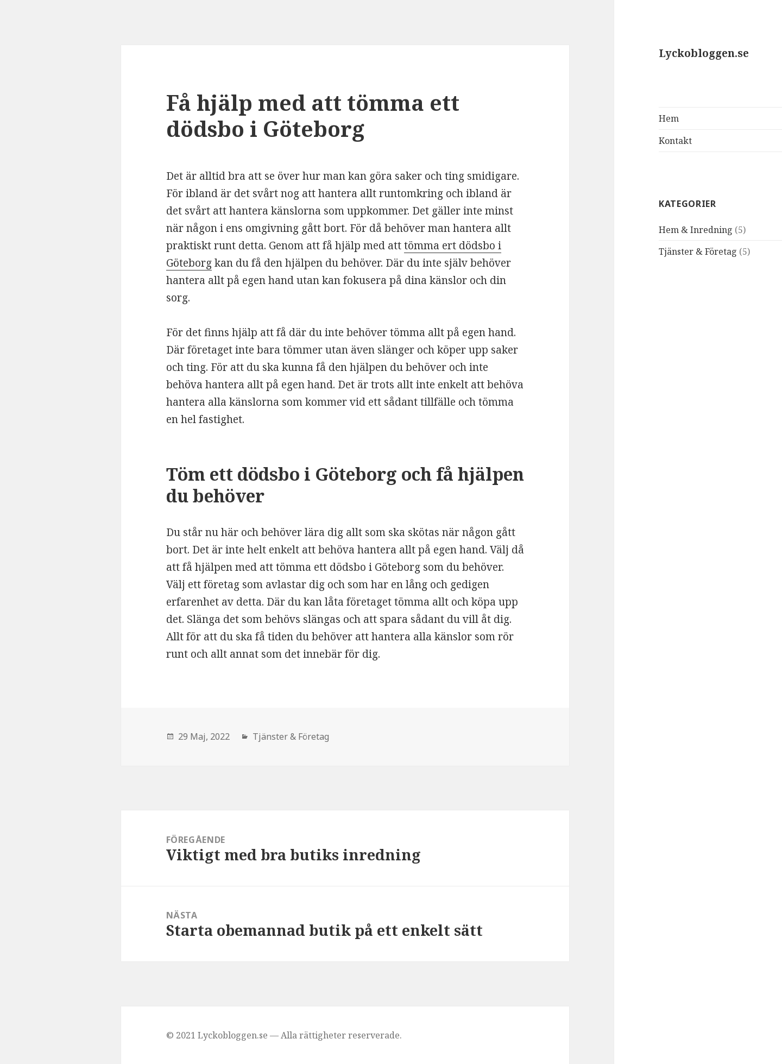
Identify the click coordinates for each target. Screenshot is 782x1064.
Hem (602, 118)
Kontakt (609, 141)
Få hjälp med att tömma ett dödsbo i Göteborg (246, 115)
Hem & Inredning (629, 230)
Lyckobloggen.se (637, 53)
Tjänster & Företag (631, 251)
